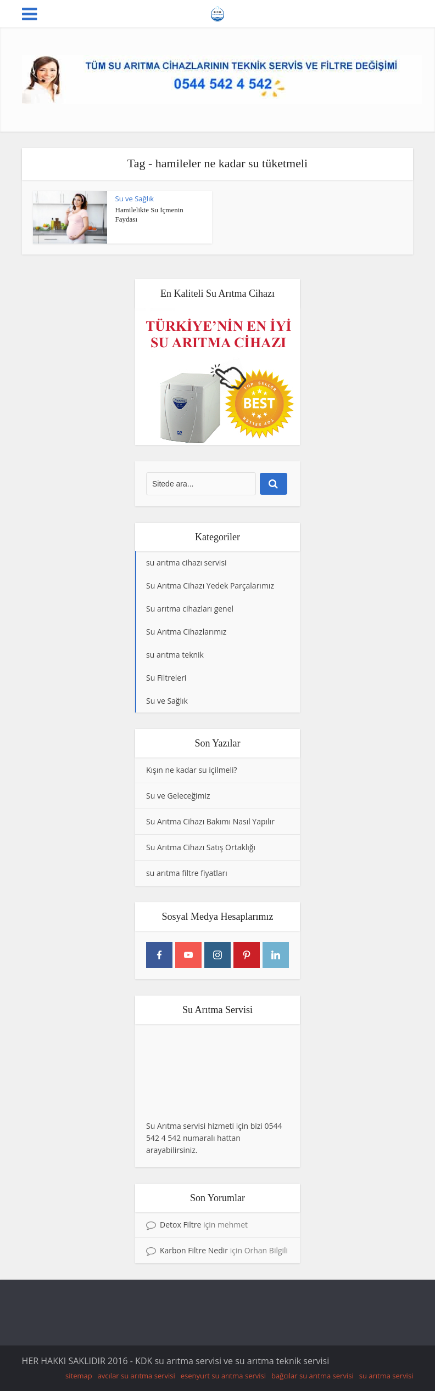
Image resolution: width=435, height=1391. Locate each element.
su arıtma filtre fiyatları (186, 873)
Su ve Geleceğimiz (178, 795)
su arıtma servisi (386, 1376)
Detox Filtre (180, 1224)
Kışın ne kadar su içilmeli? (191, 770)
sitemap (78, 1376)
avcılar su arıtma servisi (136, 1376)
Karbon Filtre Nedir (194, 1250)
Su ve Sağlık (134, 198)
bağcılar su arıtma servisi (312, 1376)
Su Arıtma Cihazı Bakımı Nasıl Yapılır (210, 821)
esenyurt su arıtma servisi (223, 1376)
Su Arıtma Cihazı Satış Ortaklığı (200, 847)
